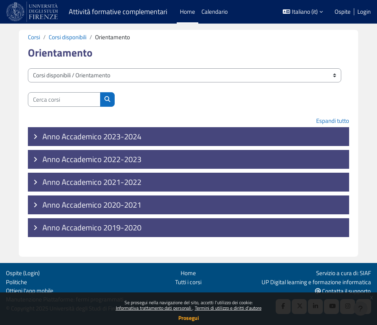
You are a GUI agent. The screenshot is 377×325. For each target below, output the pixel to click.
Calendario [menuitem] (214, 11)
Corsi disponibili (67, 37)
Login (364, 11)
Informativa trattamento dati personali (154, 308)
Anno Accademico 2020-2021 (91, 205)
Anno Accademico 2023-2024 (91, 136)
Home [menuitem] (187, 11)
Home (188, 273)
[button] (303, 11)
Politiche (16, 282)
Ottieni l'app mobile (29, 290)
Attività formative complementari (118, 12)
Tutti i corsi (188, 282)
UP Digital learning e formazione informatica (316, 282)
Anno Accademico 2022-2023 (91, 159)
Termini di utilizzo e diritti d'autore (228, 308)
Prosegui (188, 318)
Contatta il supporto (343, 291)
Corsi (34, 37)
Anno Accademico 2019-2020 (91, 227)
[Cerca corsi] (64, 99)
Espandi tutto (332, 120)
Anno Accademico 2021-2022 (91, 182)
